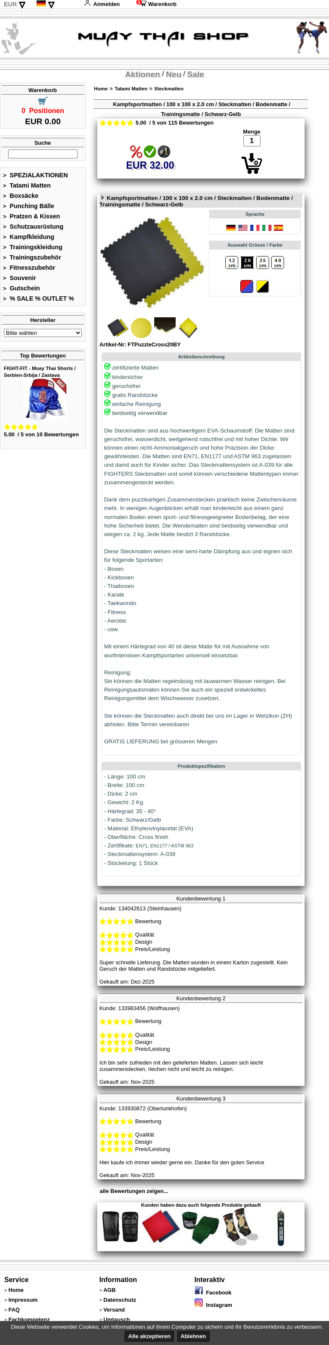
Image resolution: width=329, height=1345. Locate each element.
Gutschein (21, 288)
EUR (10, 4)
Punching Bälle (28, 206)
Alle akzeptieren (149, 1336)
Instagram (213, 1305)
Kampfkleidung (28, 236)
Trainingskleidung (33, 247)
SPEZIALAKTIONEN (35, 175)
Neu (173, 74)
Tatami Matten (27, 185)
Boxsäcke (21, 195)
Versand (114, 1309)
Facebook (213, 1292)
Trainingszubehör (32, 257)
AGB (109, 1290)
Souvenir (19, 277)
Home (101, 88)
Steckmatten (168, 88)
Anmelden (102, 4)
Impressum (23, 1300)
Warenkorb (156, 4)
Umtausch (116, 1319)
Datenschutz (119, 1300)
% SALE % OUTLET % (38, 298)
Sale (195, 74)
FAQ (14, 1309)
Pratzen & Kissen (31, 216)
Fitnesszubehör (29, 267)
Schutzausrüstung (33, 226)
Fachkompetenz (29, 1319)
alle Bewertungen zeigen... (134, 1191)
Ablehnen (193, 1336)
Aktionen (142, 74)
